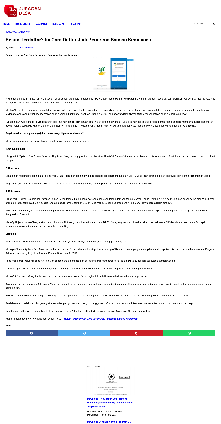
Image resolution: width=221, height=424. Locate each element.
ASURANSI (43, 18)
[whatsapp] (129, 388)
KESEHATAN (61, 18)
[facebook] (190, 7)
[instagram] (212, 7)
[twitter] (197, 7)
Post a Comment (25, 52)
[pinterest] (94, 388)
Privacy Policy (94, 416)
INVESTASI (78, 18)
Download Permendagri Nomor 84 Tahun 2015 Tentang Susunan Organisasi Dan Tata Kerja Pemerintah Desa (185, 218)
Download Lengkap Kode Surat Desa (183, 199)
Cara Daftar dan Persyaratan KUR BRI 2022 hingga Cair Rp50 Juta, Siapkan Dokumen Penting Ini (184, 161)
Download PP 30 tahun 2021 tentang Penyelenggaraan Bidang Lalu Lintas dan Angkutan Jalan (186, 65)
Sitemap (121, 416)
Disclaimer (109, 416)
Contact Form (134, 416)
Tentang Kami (150, 416)
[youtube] (205, 7)
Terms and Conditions (74, 416)
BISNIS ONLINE (25, 18)
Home (9, 18)
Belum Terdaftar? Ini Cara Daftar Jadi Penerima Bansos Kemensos (100, 373)
